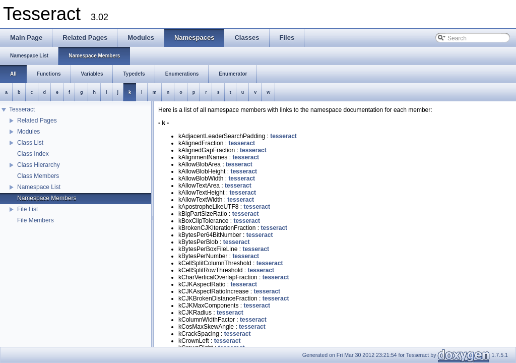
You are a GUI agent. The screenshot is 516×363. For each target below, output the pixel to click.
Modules (28, 131)
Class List (30, 142)
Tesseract (22, 109)
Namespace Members (46, 198)
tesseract (283, 136)
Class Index (33, 153)
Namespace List (38, 187)
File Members (35, 220)
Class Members (38, 175)
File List (27, 209)
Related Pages (37, 120)
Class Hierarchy (38, 164)
